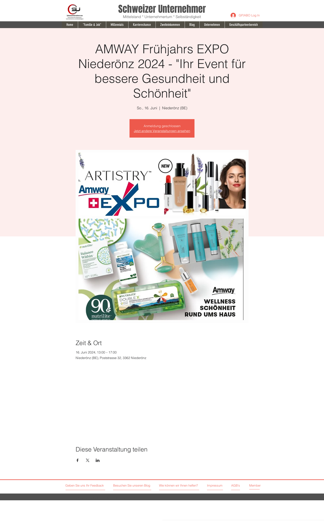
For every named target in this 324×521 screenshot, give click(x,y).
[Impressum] (215, 485)
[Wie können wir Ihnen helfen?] (184, 485)
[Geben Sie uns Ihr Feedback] (85, 485)
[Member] (258, 485)
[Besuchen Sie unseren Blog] (132, 485)
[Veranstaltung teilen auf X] (88, 460)
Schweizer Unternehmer (162, 9)
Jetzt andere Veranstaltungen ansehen (162, 131)
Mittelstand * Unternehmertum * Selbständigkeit (162, 16)
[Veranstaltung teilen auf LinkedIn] (98, 460)
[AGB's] (245, 485)
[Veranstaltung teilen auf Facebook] (78, 460)
